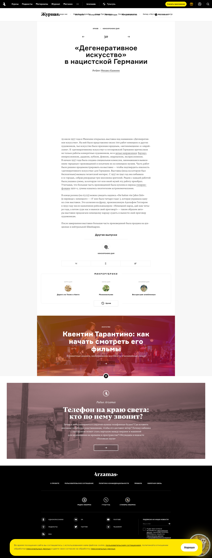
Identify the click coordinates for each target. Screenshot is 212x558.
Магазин (68, 4)
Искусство (94, 14)
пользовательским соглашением (123, 545)
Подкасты (27, 4)
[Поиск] (208, 4)
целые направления (126, 153)
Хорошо (189, 547)
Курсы (15, 4)
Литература (111, 14)
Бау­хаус (142, 153)
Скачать (176, 4)
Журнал (55, 4)
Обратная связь (154, 483)
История (79, 14)
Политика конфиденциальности (114, 483)
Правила (138, 483)
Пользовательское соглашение (79, 483)
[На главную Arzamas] (4, 4)
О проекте (54, 483)
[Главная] (106, 474)
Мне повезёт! (163, 15)
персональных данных (38, 548)
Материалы (42, 4)
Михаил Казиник (110, 70)
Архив (95, 29)
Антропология (129, 14)
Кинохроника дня (111, 29)
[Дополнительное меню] (77, 4)
